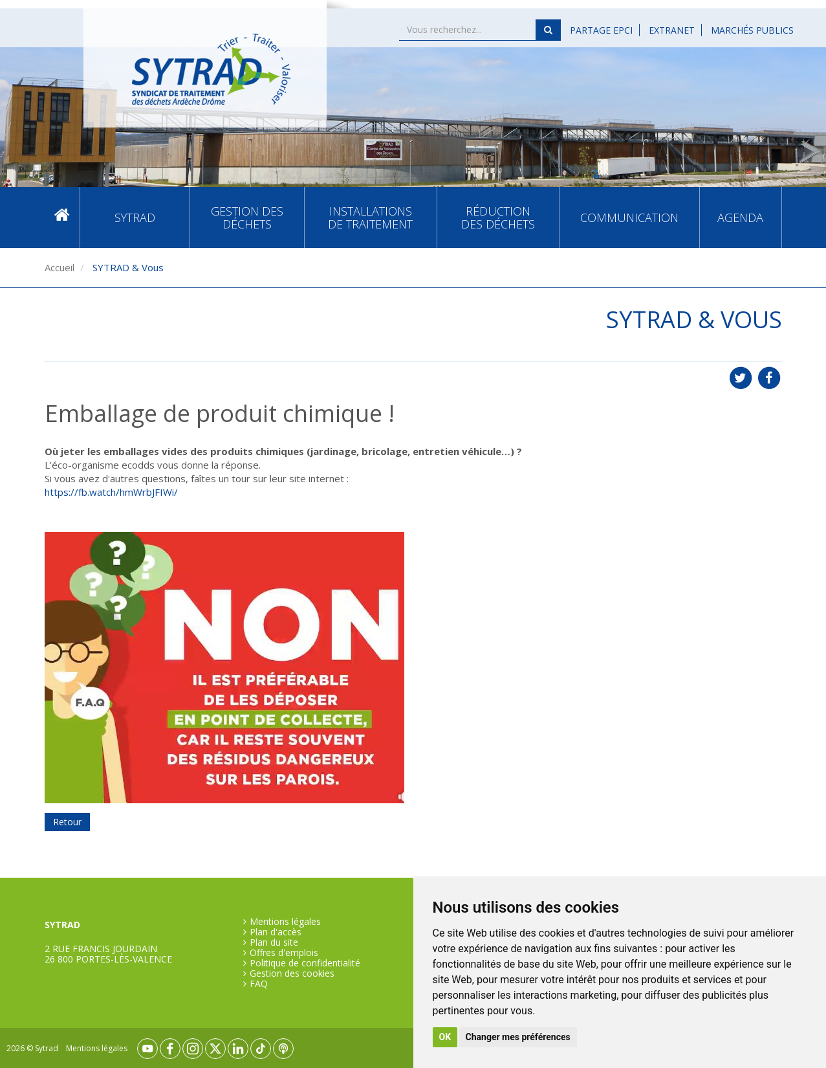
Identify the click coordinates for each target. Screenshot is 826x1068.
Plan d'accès (275, 932)
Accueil (62, 218)
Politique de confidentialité (305, 963)
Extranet (672, 30)
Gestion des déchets (247, 217)
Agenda (740, 217)
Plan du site (274, 942)
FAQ (259, 984)
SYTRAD (134, 217)
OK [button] (445, 1037)
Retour (67, 822)
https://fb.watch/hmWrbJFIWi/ (111, 491)
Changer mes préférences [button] (518, 1037)
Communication (629, 217)
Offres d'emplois (284, 953)
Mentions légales (285, 922)
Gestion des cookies (292, 973)
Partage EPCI (601, 30)
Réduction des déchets (498, 217)
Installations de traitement (370, 217)
